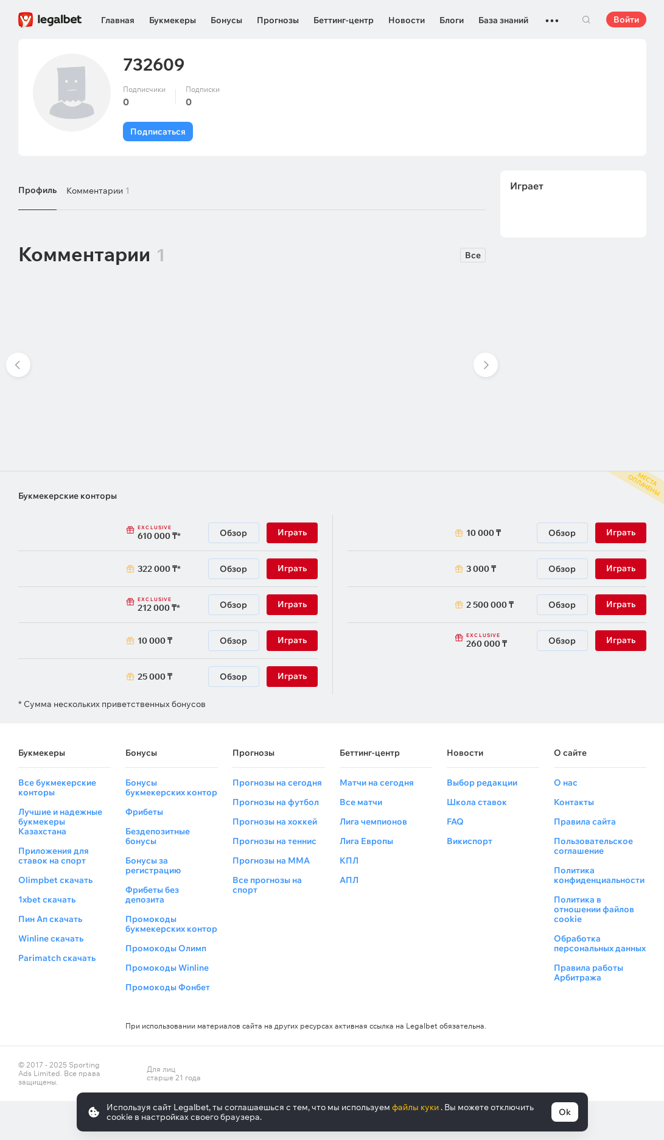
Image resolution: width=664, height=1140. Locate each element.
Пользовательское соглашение (593, 846)
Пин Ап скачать (50, 918)
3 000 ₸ (481, 569)
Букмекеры (172, 20)
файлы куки (416, 1107)
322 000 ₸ (157, 569)
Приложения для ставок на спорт (53, 855)
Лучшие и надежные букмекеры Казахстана (60, 821)
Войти (626, 19)
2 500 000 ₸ (490, 605)
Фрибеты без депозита (152, 894)
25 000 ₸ (155, 676)
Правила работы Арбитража (588, 972)
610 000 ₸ (173, 533)
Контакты (574, 802)
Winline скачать (50, 938)
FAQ (455, 821)
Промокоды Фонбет (167, 987)
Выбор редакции (482, 782)
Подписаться (158, 131)
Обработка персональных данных (600, 943)
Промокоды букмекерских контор (171, 923)
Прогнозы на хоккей (274, 821)
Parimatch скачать (57, 957)
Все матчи (361, 802)
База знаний (503, 20)
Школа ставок (477, 802)
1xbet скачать (46, 899)
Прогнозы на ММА (271, 860)
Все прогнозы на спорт (267, 884)
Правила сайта (585, 821)
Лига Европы (366, 841)
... (552, 15)
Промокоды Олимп (165, 948)
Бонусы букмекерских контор (171, 787)
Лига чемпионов (373, 821)
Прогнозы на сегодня (277, 782)
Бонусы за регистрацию (153, 865)
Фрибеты (144, 811)
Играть (292, 532)
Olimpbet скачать (55, 879)
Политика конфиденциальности (599, 875)
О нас (566, 782)
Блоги (451, 20)
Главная (118, 20)
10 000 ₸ (155, 641)
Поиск (587, 19)
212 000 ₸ (173, 605)
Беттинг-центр (343, 20)
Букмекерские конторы (67, 495)
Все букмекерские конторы (57, 787)
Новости (406, 20)
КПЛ (349, 860)
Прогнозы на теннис (274, 841)
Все (473, 255)
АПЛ (349, 879)
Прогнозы (278, 20)
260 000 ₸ (501, 641)
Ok (565, 1112)
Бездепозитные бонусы (157, 836)
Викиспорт (469, 841)
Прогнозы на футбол (275, 802)
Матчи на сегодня (377, 782)
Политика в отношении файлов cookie (594, 909)
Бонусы (226, 20)
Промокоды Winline (167, 967)
